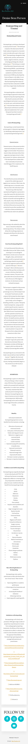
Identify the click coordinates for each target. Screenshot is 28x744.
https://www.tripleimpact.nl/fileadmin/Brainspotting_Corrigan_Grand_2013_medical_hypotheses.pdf (14, 656)
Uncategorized (14, 32)
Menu (24, 3)
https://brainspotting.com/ (15, 680)
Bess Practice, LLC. (16, 741)
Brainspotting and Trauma (14, 27)
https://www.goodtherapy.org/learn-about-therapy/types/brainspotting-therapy (14, 665)
